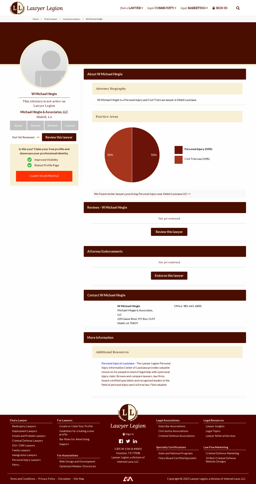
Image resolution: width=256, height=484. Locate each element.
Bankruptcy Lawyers (24, 426)
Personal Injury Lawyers (26, 459)
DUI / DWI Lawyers (23, 445)
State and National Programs (175, 453)
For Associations (67, 455)
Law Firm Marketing (216, 447)
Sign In (128, 434)
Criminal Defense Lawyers (27, 440)
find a (130, 8)
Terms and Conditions (22, 478)
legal (160, 8)
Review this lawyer (59, 137)
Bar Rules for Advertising (74, 439)
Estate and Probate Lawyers (29, 435)
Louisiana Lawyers (71, 19)
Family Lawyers (21, 450)
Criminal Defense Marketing (222, 453)
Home (36, 19)
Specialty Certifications (171, 447)
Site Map (79, 478)
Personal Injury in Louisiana (118, 363)
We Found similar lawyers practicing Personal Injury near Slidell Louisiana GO (142, 193)
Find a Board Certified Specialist (177, 458)
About (18, 125)
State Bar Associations (171, 426)
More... (16, 464)
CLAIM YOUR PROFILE (44, 175)
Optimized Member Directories (77, 466)
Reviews (53, 125)
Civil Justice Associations (173, 431)
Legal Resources (214, 420)
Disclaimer (64, 478)
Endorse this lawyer (169, 276)
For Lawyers (64, 420)
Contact (70, 125)
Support (64, 444)
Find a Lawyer (50, 19)
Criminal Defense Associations (176, 435)
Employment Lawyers (24, 431)
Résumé (35, 125)
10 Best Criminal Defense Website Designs (221, 459)
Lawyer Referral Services (220, 435)
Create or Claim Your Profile (76, 426)
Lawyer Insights (215, 426)
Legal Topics (213, 431)
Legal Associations (168, 420)
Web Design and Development (77, 461)
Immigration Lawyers (24, 455)
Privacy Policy (46, 478)
